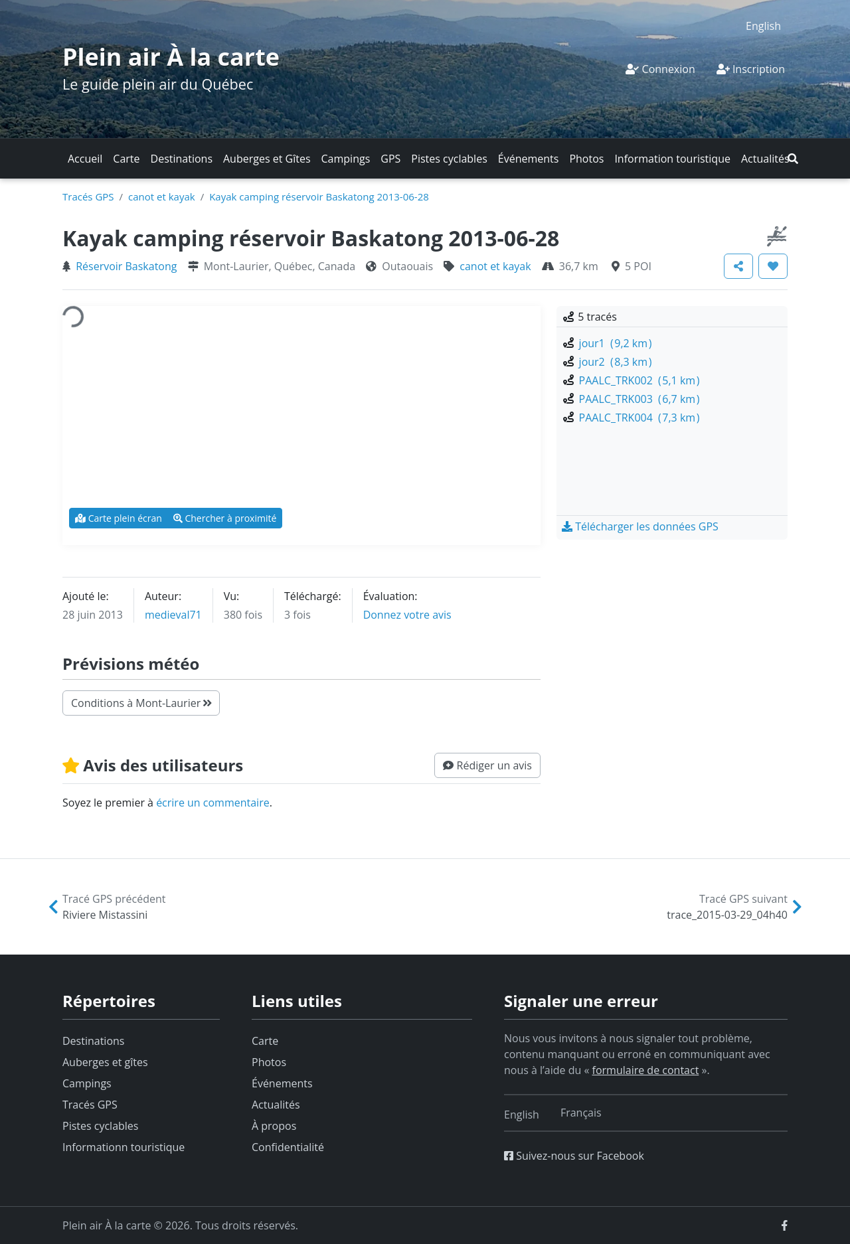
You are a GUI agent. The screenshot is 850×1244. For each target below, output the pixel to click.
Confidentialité (288, 1147)
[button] (793, 159)
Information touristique (672, 158)
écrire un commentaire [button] (213, 802)
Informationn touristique (123, 1147)
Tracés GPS (88, 196)
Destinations (181, 158)
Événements (528, 158)
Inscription (751, 69)
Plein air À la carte (171, 56)
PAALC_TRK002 (639, 380)
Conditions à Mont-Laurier (141, 703)
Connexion (660, 69)
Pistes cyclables (449, 158)
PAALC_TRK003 (639, 399)
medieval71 (173, 614)
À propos (274, 1126)
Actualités (765, 158)
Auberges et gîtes (105, 1062)
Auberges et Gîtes (267, 158)
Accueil (85, 158)
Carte (126, 158)
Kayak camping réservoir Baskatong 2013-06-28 (319, 196)
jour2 (615, 361)
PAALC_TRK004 (639, 417)
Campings (346, 158)
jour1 (615, 343)
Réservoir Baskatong (126, 266)
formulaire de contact (645, 1070)
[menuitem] (763, 25)
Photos (586, 158)
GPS (390, 158)
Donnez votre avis (407, 614)
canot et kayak (161, 196)
